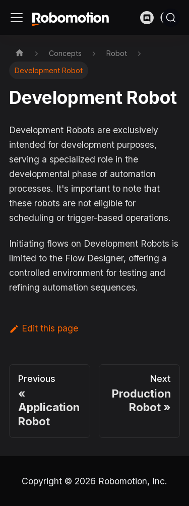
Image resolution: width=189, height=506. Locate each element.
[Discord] (150, 17)
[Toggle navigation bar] (16, 17)
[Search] (171, 18)
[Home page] (19, 53)
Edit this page (43, 328)
